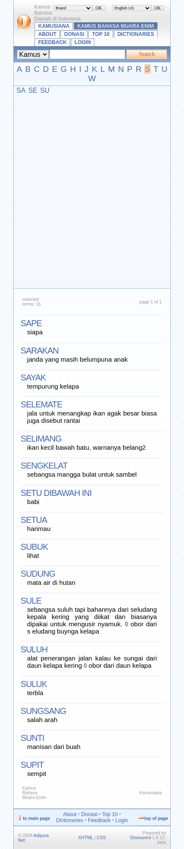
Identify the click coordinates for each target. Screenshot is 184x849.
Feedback (52, 42)
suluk (33, 684)
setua (33, 520)
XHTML (85, 837)
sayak (33, 377)
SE (32, 90)
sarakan (39, 350)
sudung (37, 573)
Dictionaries (135, 34)
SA (20, 90)
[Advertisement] (92, 191)
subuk (34, 546)
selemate (41, 404)
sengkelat (43, 465)
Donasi (74, 34)
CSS (100, 837)
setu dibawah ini (55, 493)
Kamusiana (54, 26)
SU (45, 90)
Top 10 (101, 34)
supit (32, 764)
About (47, 34)
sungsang (43, 711)
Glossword (140, 837)
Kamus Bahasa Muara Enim (115, 26)
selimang (40, 438)
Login (83, 42)
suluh (33, 649)
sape (30, 323)
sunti (32, 738)
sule (30, 600)
